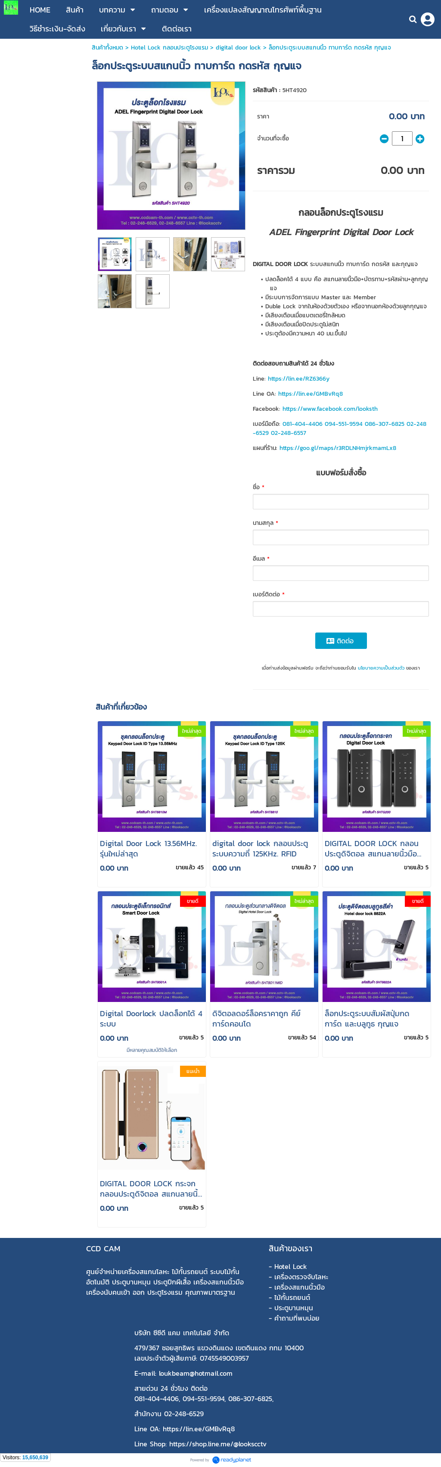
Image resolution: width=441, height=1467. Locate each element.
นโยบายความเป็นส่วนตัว (381, 667)
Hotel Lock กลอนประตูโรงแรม (169, 47)
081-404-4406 (303, 423)
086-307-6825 (384, 423)
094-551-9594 (344, 423)
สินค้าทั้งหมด (107, 47)
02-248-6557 (288, 432)
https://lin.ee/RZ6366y (298, 378)
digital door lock (238, 47)
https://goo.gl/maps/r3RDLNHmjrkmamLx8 (338, 448)
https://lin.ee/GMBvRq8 (310, 393)
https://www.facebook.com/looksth (330, 408)
